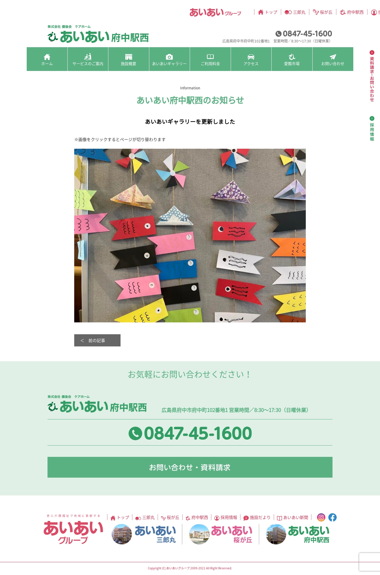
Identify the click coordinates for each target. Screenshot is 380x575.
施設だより (260, 12)
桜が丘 (166, 12)
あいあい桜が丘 (221, 534)
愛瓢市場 (292, 63)
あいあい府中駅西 (297, 534)
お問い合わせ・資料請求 (190, 467)
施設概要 (128, 63)
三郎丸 (139, 12)
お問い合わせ (332, 63)
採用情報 (226, 12)
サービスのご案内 (87, 63)
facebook (346, 12)
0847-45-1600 (303, 33)
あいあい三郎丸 (144, 534)
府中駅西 (195, 12)
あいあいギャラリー (169, 63)
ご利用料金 (210, 63)
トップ (111, 12)
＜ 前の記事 (92, 340)
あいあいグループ (55, 12)
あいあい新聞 (297, 12)
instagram (335, 12)
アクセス (251, 63)
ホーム (47, 63)
